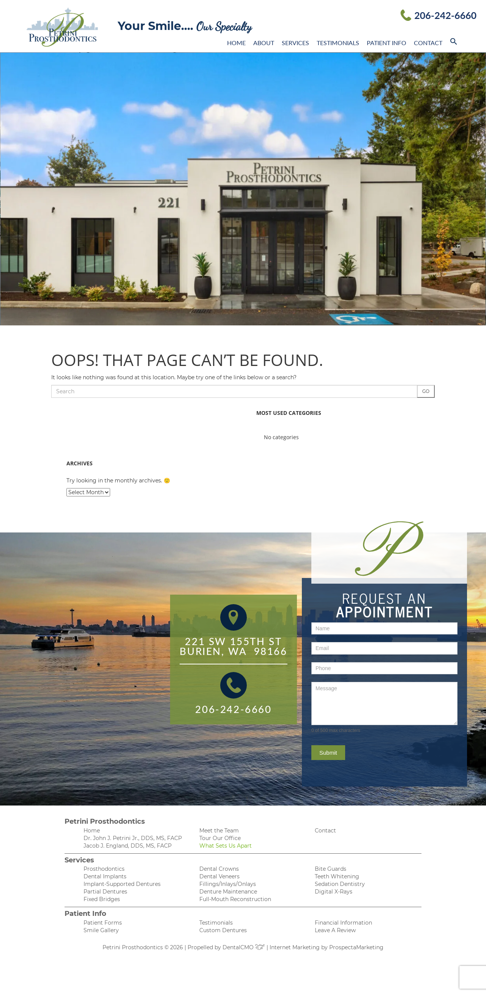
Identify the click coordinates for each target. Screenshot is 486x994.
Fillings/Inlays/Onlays (227, 884)
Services (295, 42)
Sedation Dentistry (340, 884)
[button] (453, 42)
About (263, 42)
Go (425, 391)
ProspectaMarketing (356, 947)
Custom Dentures (223, 930)
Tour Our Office (220, 838)
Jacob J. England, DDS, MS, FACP (128, 845)
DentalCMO (243, 947)
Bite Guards (330, 868)
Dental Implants (105, 876)
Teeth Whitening (337, 876)
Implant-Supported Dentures (122, 884)
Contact (428, 42)
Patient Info (386, 42)
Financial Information (343, 922)
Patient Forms (103, 922)
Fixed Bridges (102, 899)
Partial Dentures (105, 891)
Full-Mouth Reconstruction (235, 899)
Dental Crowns (219, 868)
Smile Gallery (101, 930)
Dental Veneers (219, 876)
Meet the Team (219, 830)
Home (236, 42)
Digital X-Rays (333, 891)
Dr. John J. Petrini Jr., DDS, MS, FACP (133, 838)
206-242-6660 (445, 15)
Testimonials (338, 42)
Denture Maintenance (228, 891)
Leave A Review (335, 930)
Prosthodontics (104, 868)
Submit (328, 752)
